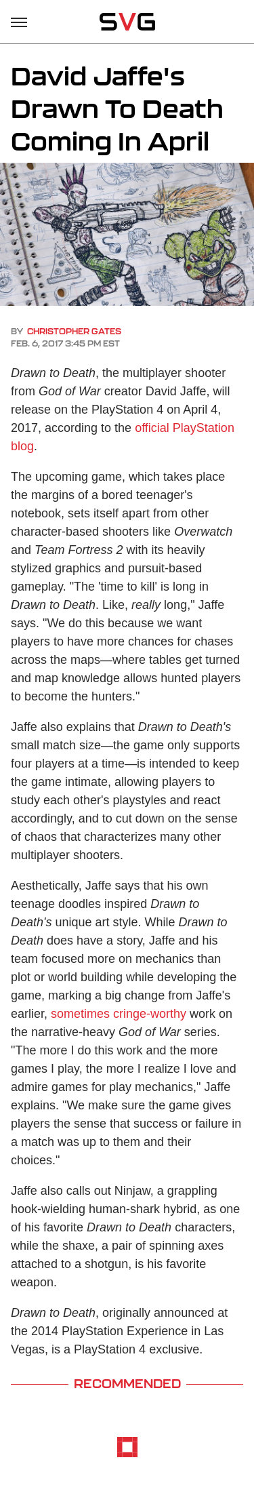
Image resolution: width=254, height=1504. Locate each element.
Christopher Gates (74, 331)
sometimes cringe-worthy (118, 1014)
